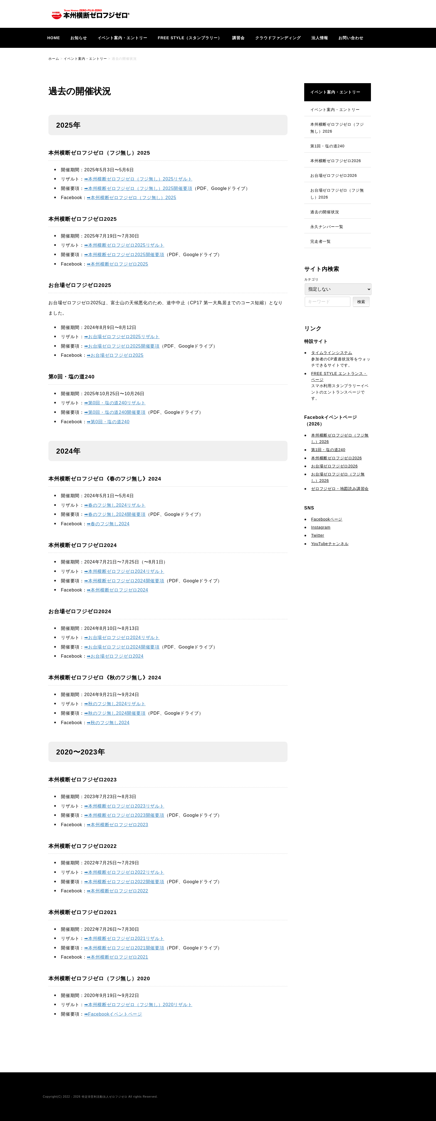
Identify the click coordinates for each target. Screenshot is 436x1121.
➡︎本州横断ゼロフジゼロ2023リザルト (124, 806)
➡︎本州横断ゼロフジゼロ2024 (117, 590)
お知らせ (78, 38)
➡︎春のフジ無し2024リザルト (115, 505)
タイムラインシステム (331, 352)
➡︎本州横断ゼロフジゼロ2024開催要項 (124, 580)
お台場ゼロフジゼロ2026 (333, 175)
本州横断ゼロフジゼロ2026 (335, 161)
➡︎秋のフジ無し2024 (108, 722)
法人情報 (319, 38)
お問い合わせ (350, 38)
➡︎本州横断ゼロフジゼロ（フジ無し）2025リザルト (138, 179)
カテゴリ (311, 279)
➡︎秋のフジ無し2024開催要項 (115, 713)
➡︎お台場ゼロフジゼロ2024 (115, 656)
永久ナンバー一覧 (326, 226)
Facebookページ (326, 519)
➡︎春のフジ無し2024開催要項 (115, 514)
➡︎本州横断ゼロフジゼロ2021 (117, 957)
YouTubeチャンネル (330, 543)
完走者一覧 (320, 241)
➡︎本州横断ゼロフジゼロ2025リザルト (124, 245)
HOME (53, 38)
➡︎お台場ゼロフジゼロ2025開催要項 (122, 346)
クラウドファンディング (278, 38)
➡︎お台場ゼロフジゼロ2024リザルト (122, 637)
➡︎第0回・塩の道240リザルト (115, 402)
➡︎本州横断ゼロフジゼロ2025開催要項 (124, 254)
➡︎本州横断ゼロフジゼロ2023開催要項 (124, 815)
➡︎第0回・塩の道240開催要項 (115, 412)
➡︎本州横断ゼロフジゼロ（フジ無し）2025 (131, 197)
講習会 (238, 38)
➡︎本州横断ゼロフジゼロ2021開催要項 (124, 948)
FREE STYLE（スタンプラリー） (190, 38)
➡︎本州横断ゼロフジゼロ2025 (117, 264)
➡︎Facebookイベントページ (113, 1014)
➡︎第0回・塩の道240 (108, 421)
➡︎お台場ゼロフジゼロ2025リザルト (122, 336)
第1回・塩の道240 (327, 146)
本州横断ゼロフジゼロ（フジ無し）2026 (337, 127)
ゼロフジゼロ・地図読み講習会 (340, 488)
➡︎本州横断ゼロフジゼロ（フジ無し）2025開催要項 (138, 188)
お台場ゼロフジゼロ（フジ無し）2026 (337, 193)
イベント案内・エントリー (123, 38)
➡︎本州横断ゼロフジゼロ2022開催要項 (124, 881)
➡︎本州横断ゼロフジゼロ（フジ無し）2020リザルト (138, 1004)
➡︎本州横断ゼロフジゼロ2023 (117, 824)
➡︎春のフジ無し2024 (108, 523)
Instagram (320, 527)
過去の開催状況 (324, 212)
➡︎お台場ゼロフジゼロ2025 (115, 355)
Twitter (317, 535)
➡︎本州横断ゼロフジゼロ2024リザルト (124, 571)
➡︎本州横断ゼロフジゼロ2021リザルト (124, 938)
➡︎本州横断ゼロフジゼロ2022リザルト (124, 872)
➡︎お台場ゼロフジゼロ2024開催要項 (122, 647)
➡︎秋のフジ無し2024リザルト (115, 703)
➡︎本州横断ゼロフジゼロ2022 (117, 891)
